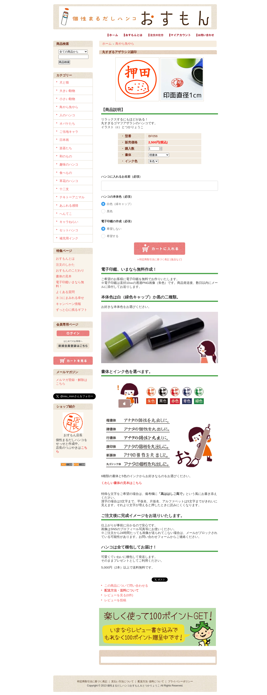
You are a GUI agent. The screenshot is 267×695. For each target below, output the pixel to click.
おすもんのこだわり (70, 270)
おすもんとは (65, 258)
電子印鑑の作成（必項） (117, 221)
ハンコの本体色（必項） (117, 196)
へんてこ (65, 213)
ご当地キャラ (68, 131)
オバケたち (67, 123)
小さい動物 (67, 99)
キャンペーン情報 (68, 304)
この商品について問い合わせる (126, 585)
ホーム (107, 43)
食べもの (65, 172)
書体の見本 (64, 276)
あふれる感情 (68, 205)
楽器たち (65, 148)
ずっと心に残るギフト (71, 309)
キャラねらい (68, 222)
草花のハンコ (68, 181)
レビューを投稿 (115, 600)
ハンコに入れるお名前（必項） (121, 176)
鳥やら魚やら (68, 107)
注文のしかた (65, 264)
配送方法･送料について (151, 681)
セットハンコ (68, 230)
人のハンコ (67, 115)
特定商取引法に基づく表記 (92, 681)
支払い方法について (122, 681)
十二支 (64, 189)
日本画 (64, 140)
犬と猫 (64, 82)
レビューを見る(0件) (118, 595)
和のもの (65, 156)
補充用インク (68, 238)
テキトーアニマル (71, 197)
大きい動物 (67, 90)
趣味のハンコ (68, 164)
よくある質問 (65, 292)
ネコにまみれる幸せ (70, 297)
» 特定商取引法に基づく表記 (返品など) (159, 259)
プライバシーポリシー (180, 681)
